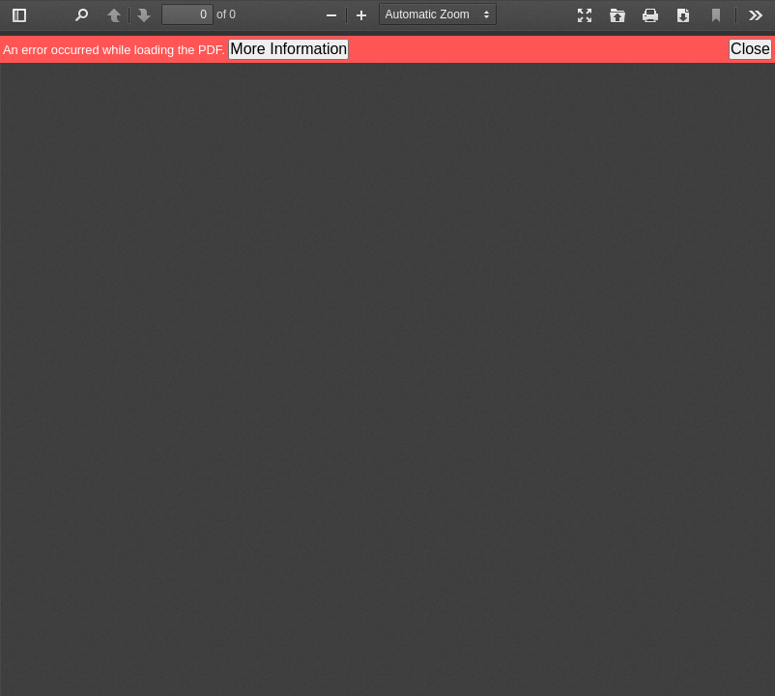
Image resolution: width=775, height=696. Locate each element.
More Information (288, 49)
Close (750, 49)
